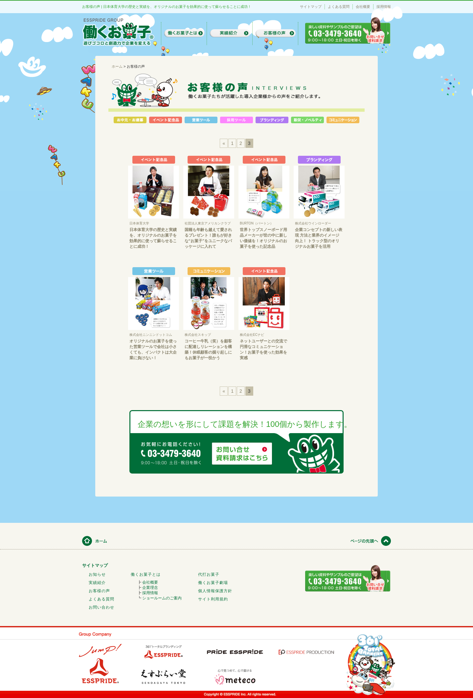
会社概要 (363, 7)
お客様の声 (99, 591)
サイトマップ (311, 7)
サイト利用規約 (213, 599)
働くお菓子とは (146, 574)
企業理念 (150, 587)
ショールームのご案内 (162, 598)
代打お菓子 (208, 574)
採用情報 (383, 7)
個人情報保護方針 (215, 591)
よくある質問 (338, 7)
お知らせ (97, 574)
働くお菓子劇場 (213, 582)
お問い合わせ (101, 607)
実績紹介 (97, 582)
